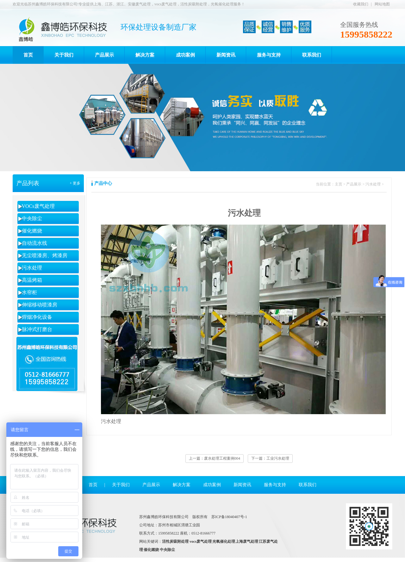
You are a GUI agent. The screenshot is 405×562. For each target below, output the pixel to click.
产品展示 (353, 184)
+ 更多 (75, 183)
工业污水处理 (277, 458)
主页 (338, 184)
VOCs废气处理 (38, 206)
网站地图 (382, 4)
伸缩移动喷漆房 (39, 304)
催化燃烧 (32, 230)
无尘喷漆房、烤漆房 (44, 255)
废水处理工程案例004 (222, 458)
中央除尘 (32, 218)
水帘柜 (29, 292)
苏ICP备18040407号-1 (229, 517)
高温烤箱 (32, 280)
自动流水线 (34, 243)
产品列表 (27, 183)
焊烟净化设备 (37, 317)
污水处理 (32, 267)
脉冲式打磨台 (37, 329)
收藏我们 (360, 4)
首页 (93, 484)
